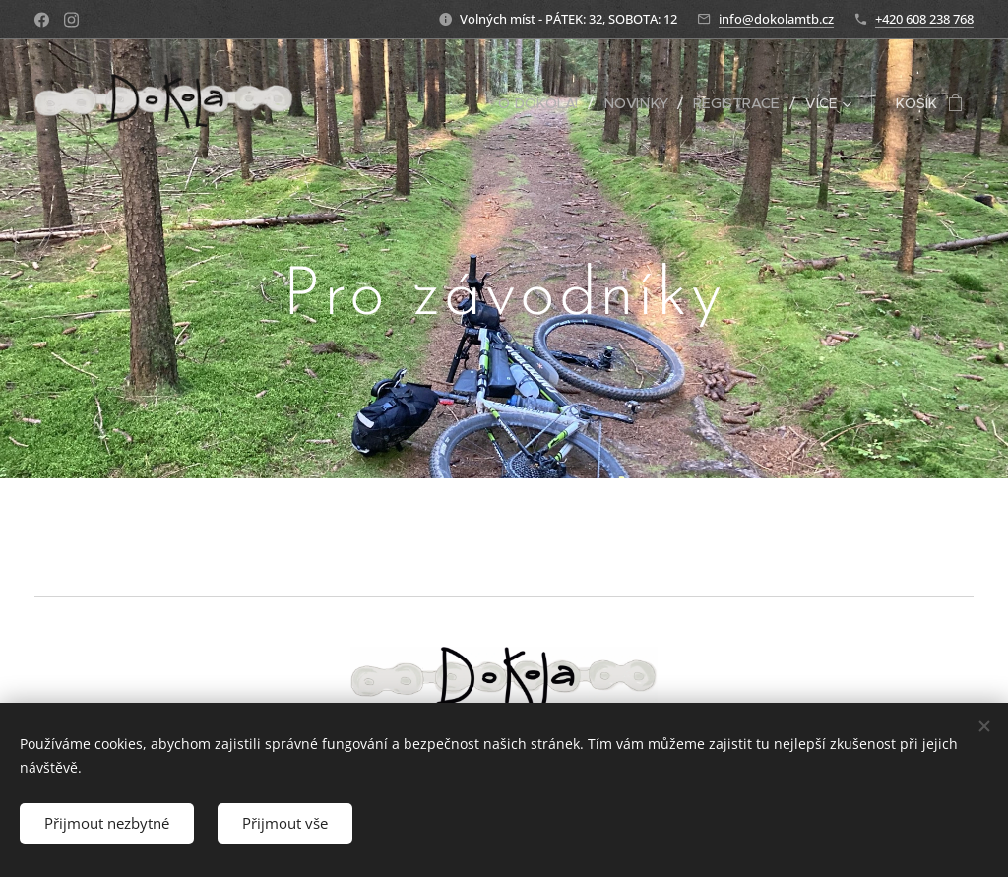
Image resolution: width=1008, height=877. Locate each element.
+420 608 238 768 (924, 19)
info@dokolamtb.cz (776, 19)
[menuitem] (545, 103)
